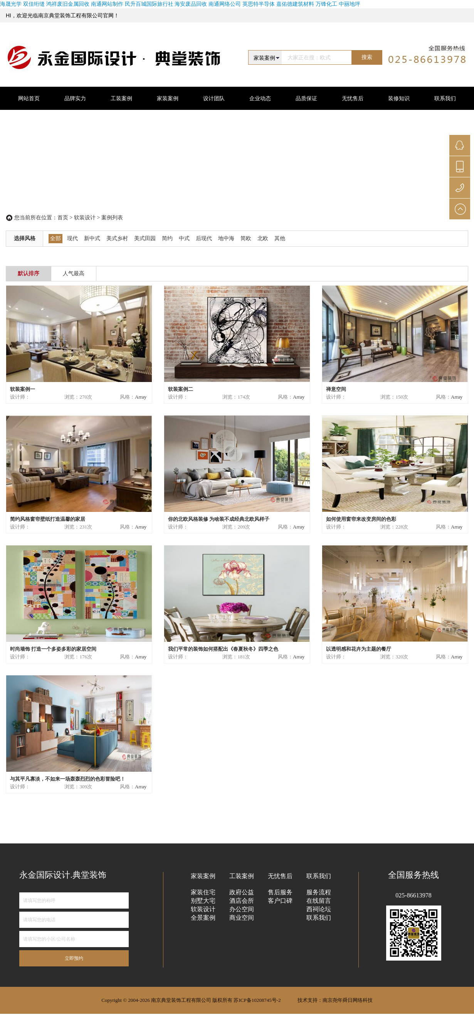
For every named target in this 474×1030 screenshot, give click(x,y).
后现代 (204, 238)
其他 (279, 238)
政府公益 (241, 892)
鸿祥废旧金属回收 (67, 4)
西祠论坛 (318, 909)
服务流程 (318, 892)
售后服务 (280, 892)
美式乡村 (117, 238)
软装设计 (85, 217)
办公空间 (241, 909)
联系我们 (318, 917)
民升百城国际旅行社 (149, 4)
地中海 (226, 238)
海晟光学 (11, 4)
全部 (55, 238)
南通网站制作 (107, 4)
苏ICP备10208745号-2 (257, 1000)
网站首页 (29, 98)
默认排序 (28, 273)
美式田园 (145, 238)
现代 (72, 238)
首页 (62, 217)
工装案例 (121, 98)
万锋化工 (326, 4)
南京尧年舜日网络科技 (348, 1000)
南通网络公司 (224, 4)
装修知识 (399, 98)
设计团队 (214, 98)
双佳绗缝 (34, 4)
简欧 (245, 238)
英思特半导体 (258, 4)
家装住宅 (203, 892)
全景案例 (203, 917)
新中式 (92, 238)
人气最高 (73, 273)
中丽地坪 (349, 4)
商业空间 (241, 917)
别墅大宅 (203, 900)
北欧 (262, 238)
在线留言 (318, 900)
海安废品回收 (191, 4)
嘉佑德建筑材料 (295, 4)
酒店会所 (241, 900)
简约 (167, 238)
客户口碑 (280, 900)
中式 (184, 238)
